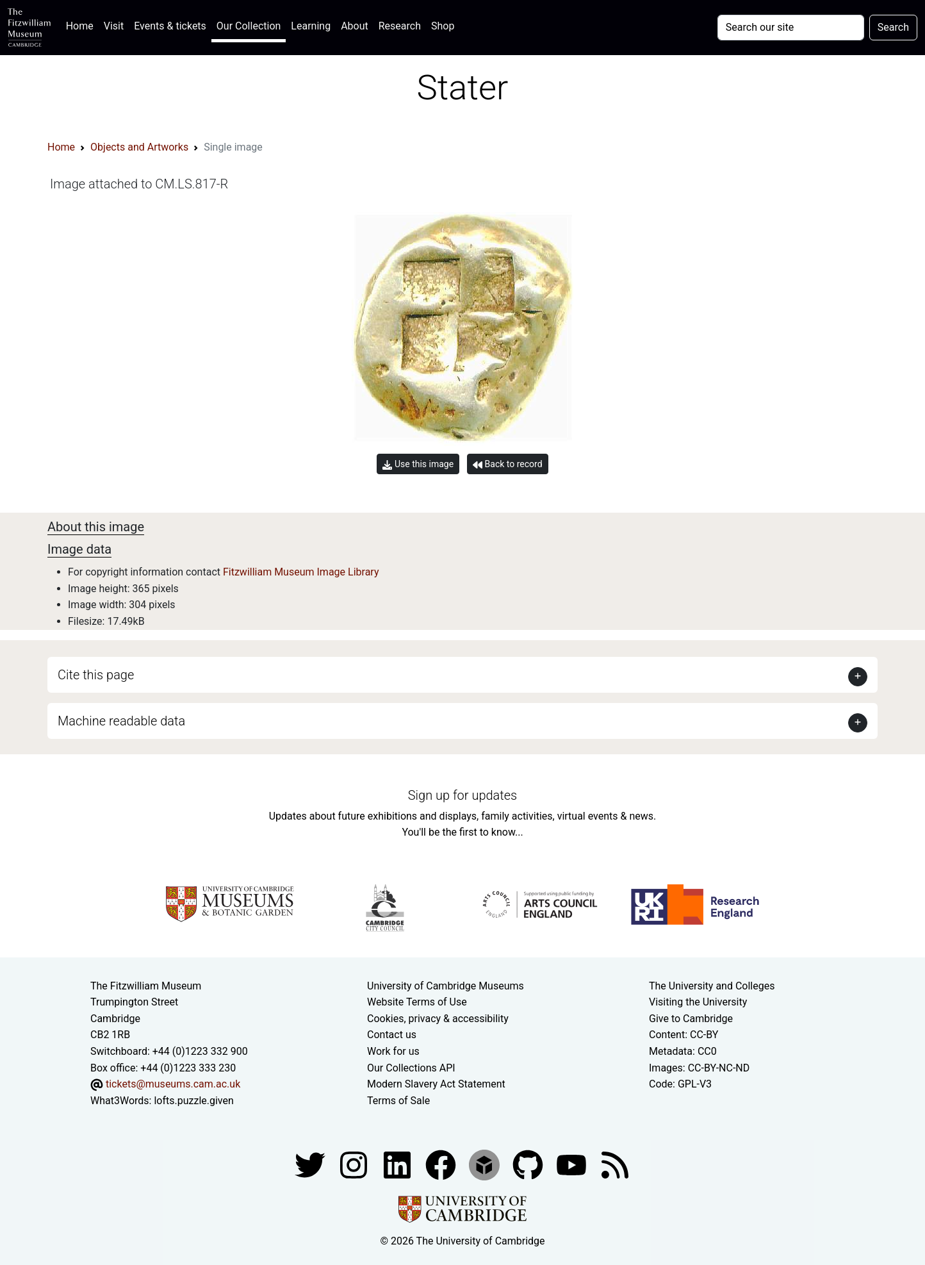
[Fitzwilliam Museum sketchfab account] (485, 1165)
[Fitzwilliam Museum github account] (529, 1165)
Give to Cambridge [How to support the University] (691, 1019)
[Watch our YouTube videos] (572, 1165)
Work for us (393, 1051)
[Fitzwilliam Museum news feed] (614, 1165)
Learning (311, 26)
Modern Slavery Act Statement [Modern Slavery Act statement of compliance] (436, 1084)
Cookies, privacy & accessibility (438, 1019)
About (354, 26)
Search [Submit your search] (893, 27)
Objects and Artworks (139, 147)
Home (82, 24)
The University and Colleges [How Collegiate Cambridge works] (711, 986)
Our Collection (249, 26)
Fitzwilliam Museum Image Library (301, 572)
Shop (442, 26)
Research (400, 26)
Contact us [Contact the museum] (391, 1035)
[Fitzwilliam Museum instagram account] (355, 1165)
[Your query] (790, 27)
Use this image (418, 464)
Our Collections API (411, 1068)
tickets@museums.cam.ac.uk (173, 1084)
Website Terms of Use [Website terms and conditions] (417, 1002)
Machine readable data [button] (121, 721)
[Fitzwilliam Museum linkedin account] (442, 1165)
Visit (114, 26)
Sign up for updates (462, 795)
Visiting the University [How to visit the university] (698, 1002)
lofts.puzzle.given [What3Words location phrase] (193, 1101)
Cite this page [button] (96, 674)
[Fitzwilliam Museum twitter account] (311, 1165)
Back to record (507, 464)
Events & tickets (170, 26)
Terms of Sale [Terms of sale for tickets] (398, 1101)
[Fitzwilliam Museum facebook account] (398, 1165)
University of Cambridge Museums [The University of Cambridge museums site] (445, 986)
